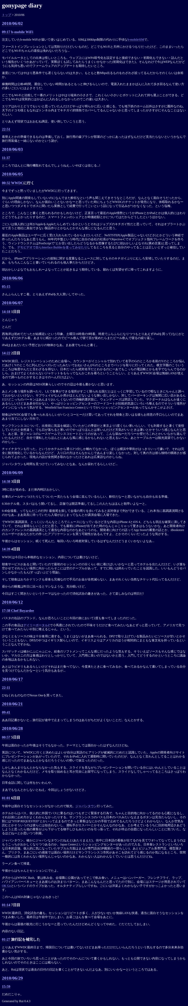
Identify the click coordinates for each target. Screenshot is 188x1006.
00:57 (6, 737)
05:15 (6, 287)
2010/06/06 (12, 278)
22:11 (6, 688)
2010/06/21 (12, 703)
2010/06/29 (12, 978)
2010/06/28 (12, 728)
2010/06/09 (12, 472)
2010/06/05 (12, 173)
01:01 (6, 798)
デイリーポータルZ (36, 625)
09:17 (6, 32)
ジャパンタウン (86, 806)
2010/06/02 (12, 23)
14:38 (6, 481)
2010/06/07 (12, 302)
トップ (6, 14)
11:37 (6, 158)
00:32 (6, 183)
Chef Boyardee (22, 611)
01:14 (6, 905)
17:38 (6, 611)
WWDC (17, 183)
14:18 (6, 312)
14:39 (6, 549)
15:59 (6, 987)
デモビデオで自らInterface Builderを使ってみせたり (52, 247)
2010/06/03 (12, 149)
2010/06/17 (12, 679)
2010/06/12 (12, 602)
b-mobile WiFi (22, 32)
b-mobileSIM (136, 39)
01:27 (6, 939)
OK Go (6, 885)
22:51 (6, 129)
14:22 (6, 353)
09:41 (6, 712)
